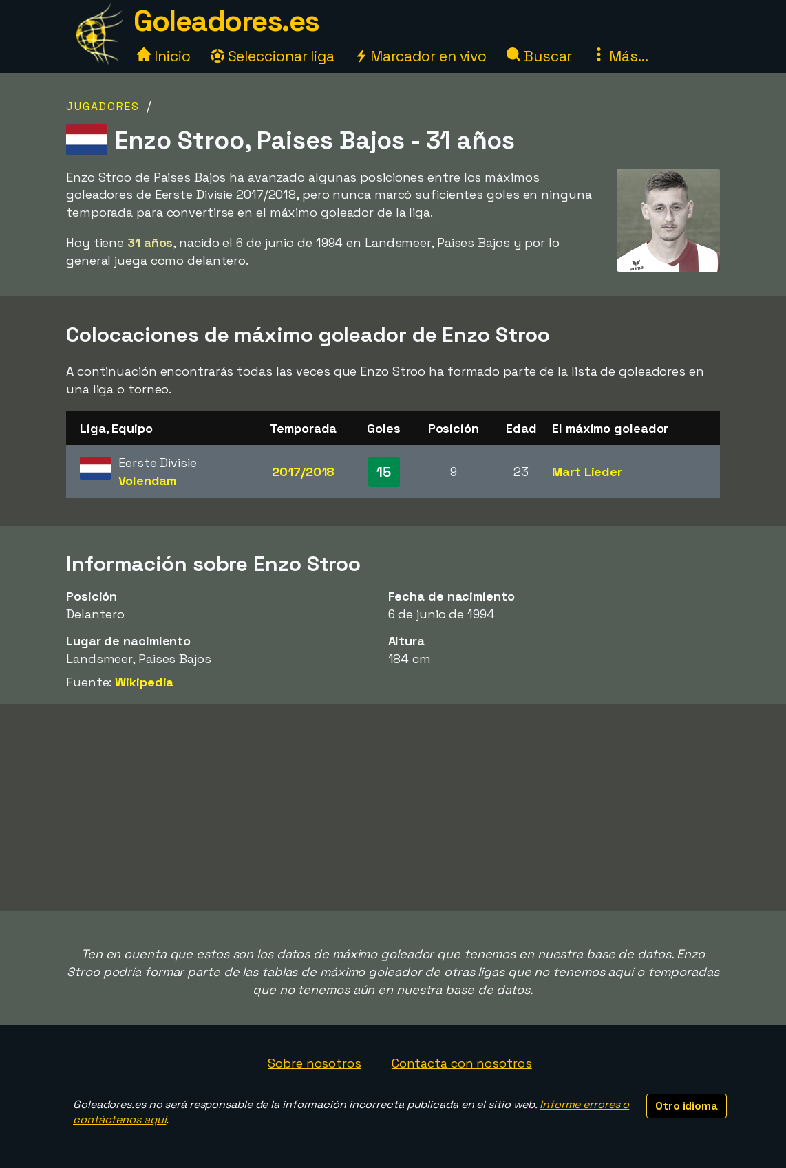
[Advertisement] (393, 807)
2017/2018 (303, 471)
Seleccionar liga (272, 56)
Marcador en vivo (420, 56)
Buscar (539, 56)
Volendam (147, 480)
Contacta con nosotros (462, 1063)
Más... (620, 56)
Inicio (163, 56)
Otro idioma (686, 1106)
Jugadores (103, 106)
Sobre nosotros (314, 1063)
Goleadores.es (226, 21)
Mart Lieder (587, 471)
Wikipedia (144, 682)
